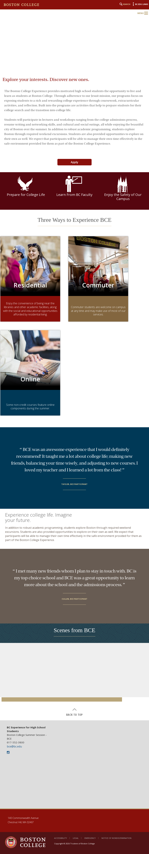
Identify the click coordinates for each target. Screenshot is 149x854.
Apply (74, 162)
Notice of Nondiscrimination (116, 838)
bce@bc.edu (14, 746)
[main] (74, 398)
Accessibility (60, 838)
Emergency (90, 838)
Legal (76, 838)
